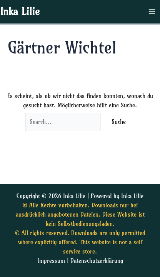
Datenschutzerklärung (96, 260)
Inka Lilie (20, 11)
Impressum (51, 260)
